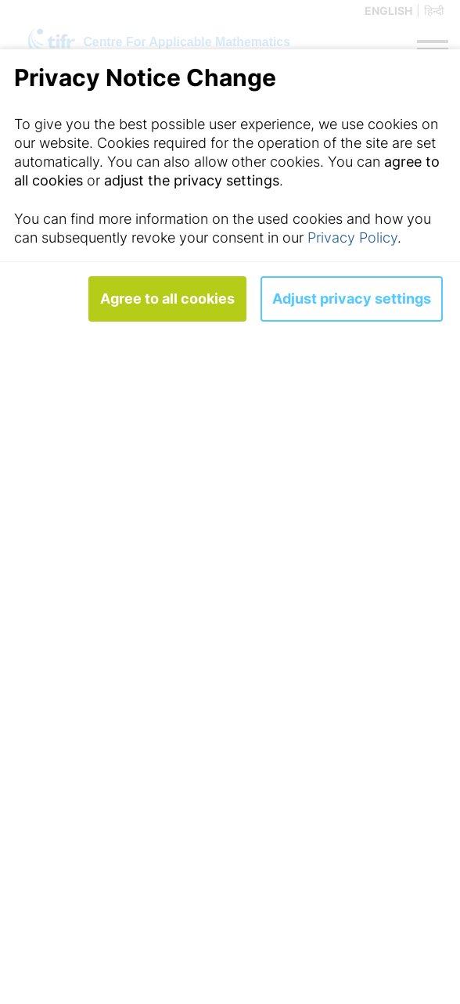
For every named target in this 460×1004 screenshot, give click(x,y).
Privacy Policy (352, 237)
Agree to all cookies (167, 298)
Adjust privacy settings (351, 298)
